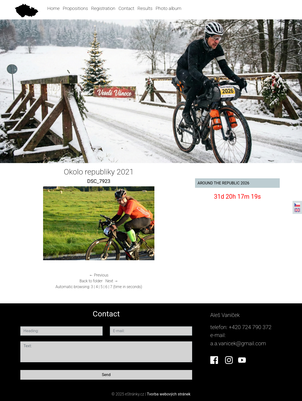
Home (53, 8)
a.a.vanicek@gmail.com (238, 343)
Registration (103, 8)
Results (144, 8)
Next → (112, 281)
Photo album (168, 8)
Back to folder (91, 281)
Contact (126, 8)
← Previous (98, 275)
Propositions (75, 8)
